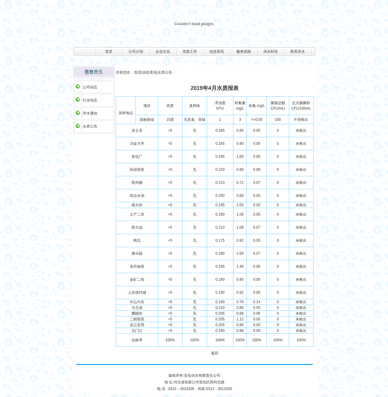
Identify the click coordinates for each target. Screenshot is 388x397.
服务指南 (243, 51)
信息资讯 (216, 51)
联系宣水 (297, 51)
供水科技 (270, 51)
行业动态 (90, 100)
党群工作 (189, 51)
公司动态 (90, 87)
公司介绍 (136, 51)
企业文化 (163, 51)
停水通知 (90, 113)
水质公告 (90, 126)
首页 (108, 51)
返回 (214, 353)
